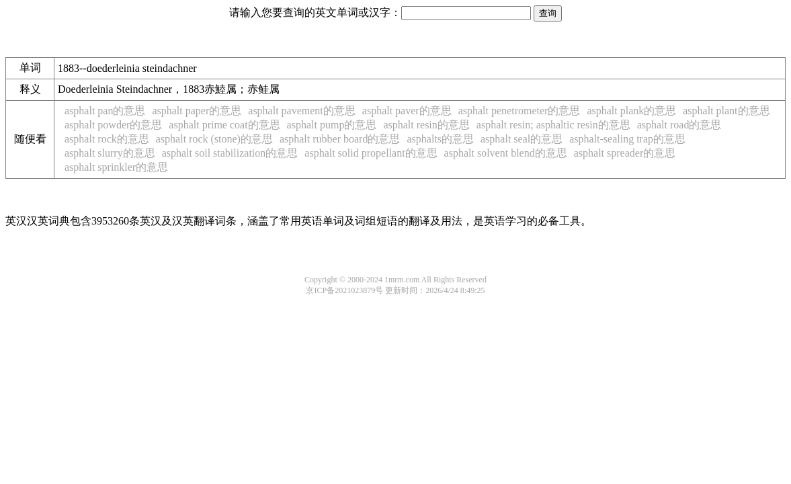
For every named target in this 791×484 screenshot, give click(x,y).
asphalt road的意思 (679, 124)
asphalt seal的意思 (522, 139)
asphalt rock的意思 (107, 139)
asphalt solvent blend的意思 (505, 153)
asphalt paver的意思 (407, 110)
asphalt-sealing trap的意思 (627, 139)
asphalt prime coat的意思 (224, 124)
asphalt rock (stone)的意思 (214, 139)
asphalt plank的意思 (631, 110)
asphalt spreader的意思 (625, 153)
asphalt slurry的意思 (110, 153)
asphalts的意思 (440, 139)
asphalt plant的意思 (726, 110)
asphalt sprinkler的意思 (116, 167)
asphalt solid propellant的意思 (370, 153)
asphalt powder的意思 (113, 124)
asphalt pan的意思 (105, 110)
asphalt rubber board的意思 (340, 139)
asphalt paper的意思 (196, 110)
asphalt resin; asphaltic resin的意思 (553, 124)
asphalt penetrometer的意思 (519, 110)
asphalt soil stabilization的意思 (230, 153)
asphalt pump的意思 (332, 124)
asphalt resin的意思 (426, 124)
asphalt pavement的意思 (302, 110)
